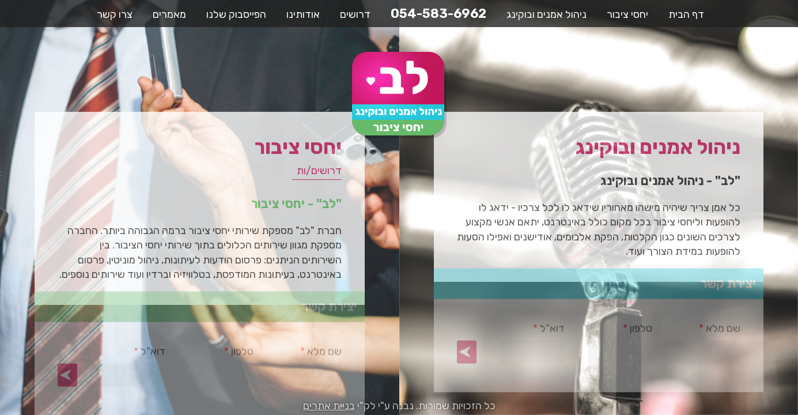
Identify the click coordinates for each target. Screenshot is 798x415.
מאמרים (169, 14)
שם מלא (707, 332)
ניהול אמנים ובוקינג (546, 14)
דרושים (355, 14)
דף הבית (686, 14)
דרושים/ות (317, 174)
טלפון (620, 332)
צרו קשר (115, 14)
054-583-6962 (438, 13)
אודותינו (303, 14)
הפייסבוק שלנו (236, 14)
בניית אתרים (329, 405)
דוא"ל (532, 332)
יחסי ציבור (627, 14)
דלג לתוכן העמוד (790, 7)
